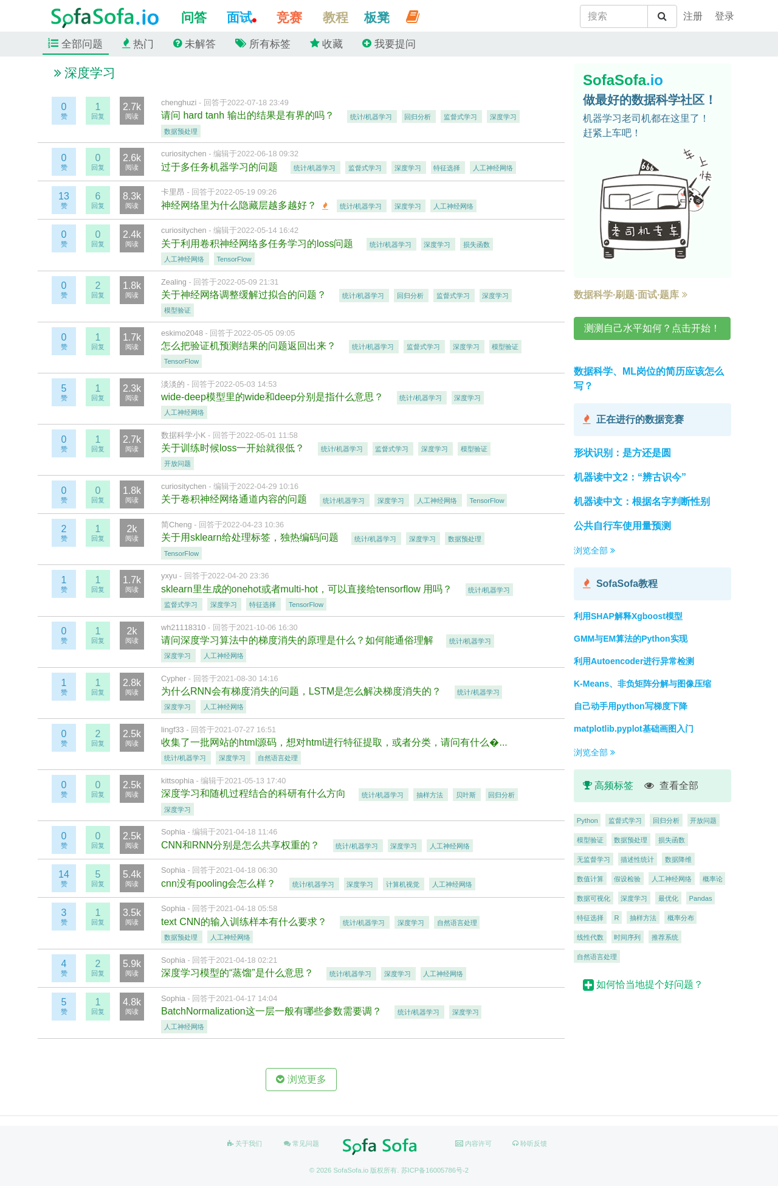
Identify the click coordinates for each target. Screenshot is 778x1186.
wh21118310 (183, 627)
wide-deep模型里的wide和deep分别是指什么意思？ (274, 397)
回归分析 (418, 116)
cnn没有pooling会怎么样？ (220, 883)
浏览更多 (301, 1079)
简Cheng (176, 524)
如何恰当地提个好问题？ (643, 984)
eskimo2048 (182, 333)
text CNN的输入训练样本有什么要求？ (245, 922)
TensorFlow (234, 259)
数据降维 (678, 858)
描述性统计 (637, 858)
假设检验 (627, 878)
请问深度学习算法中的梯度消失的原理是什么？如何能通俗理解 (298, 640)
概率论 (713, 878)
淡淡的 (173, 384)
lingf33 (172, 729)
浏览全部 (594, 550)
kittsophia (177, 780)
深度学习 (503, 116)
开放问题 (177, 463)
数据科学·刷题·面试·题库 (630, 295)
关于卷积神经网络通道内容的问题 (235, 499)
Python (587, 820)
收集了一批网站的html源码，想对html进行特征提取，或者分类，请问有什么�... (335, 742)
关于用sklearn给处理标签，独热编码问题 (251, 537)
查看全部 (671, 785)
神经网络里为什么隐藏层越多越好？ (240, 205)
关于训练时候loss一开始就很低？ (234, 448)
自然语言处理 (278, 757)
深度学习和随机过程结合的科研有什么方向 (254, 793)
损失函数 (476, 244)
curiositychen (184, 153)
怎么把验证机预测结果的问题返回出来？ (250, 346)
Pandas (700, 897)
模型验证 (177, 310)
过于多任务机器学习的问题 (220, 167)
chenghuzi (178, 102)
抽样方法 (430, 794)
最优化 (668, 897)
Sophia (173, 831)
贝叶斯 (467, 794)
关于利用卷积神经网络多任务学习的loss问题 (258, 243)
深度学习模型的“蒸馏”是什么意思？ (238, 973)
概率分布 (680, 917)
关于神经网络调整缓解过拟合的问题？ (245, 295)
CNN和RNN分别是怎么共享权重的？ (242, 845)
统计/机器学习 (372, 116)
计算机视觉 (403, 884)
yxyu (169, 575)
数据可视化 (593, 897)
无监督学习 (593, 858)
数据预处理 (181, 130)
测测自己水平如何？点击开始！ (652, 328)
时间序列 (627, 936)
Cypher (173, 678)
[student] (693, 16)
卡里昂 (173, 191)
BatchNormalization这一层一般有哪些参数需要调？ (272, 1011)
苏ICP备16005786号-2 (435, 1170)
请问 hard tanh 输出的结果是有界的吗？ (249, 115)
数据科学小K (183, 435)
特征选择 (447, 168)
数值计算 (590, 878)
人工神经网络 (493, 168)
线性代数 (590, 936)
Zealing (174, 281)
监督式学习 (461, 116)
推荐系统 (665, 936)
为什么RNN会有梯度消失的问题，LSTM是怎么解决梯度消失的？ (302, 691)
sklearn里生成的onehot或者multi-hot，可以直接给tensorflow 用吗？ (308, 589)
